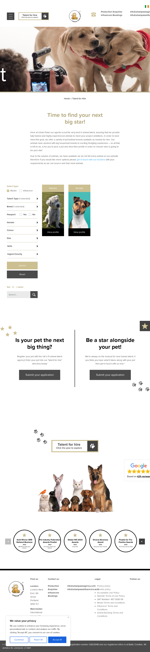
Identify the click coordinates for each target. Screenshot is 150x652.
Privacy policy (103, 586)
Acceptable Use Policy (108, 592)
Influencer (28, 190)
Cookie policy (103, 589)
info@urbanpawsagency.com (81, 586)
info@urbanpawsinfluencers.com (83, 589)
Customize (19, 639)
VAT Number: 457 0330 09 (110, 599)
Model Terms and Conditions (111, 602)
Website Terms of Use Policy (111, 596)
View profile (53, 232)
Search (22, 265)
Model (13, 190)
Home (67, 98)
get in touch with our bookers (91, 159)
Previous (8, 541)
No (33, 214)
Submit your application (39, 374)
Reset (22, 274)
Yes (25, 214)
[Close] (68, 617)
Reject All (38, 639)
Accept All (57, 639)
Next (142, 541)
